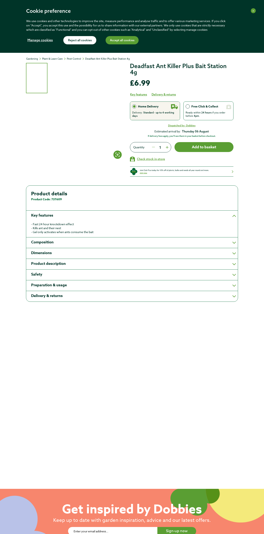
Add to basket (204, 147)
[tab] (36, 78)
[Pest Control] (76, 59)
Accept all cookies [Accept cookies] (122, 40)
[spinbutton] (160, 147)
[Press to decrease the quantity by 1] (153, 147)
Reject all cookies (80, 40)
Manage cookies (40, 40)
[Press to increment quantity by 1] (167, 147)
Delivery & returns (164, 94)
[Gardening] (34, 59)
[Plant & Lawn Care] (54, 59)
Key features (138, 94)
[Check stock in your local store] (147, 159)
